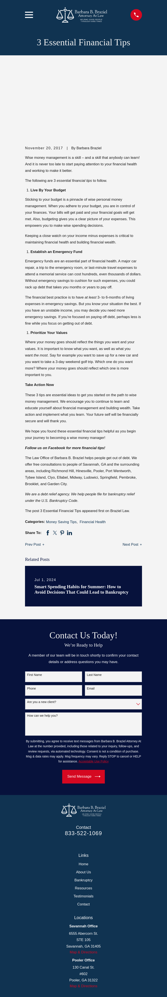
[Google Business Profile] (94, 935)
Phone (31, 616)
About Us (83, 800)
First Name (34, 602)
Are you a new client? (41, 629)
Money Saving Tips (61, 449)
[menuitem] (31, 986)
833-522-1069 (83, 761)
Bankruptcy (83, 808)
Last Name (94, 602)
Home (83, 792)
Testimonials (83, 824)
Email (91, 616)
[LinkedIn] (83, 935)
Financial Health (93, 449)
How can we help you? (42, 643)
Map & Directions (83, 880)
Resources (83, 816)
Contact (83, 832)
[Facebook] (72, 935)
